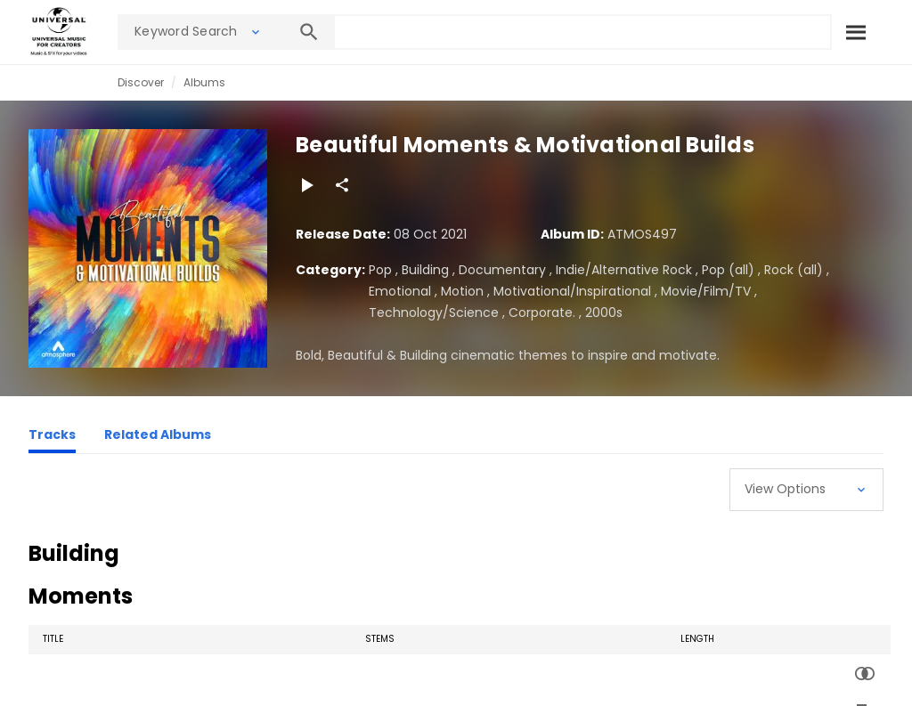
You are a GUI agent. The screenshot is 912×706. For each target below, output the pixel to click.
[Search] (856, 32)
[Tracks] (52, 437)
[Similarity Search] (864, 674)
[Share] (342, 185)
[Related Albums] (157, 437)
